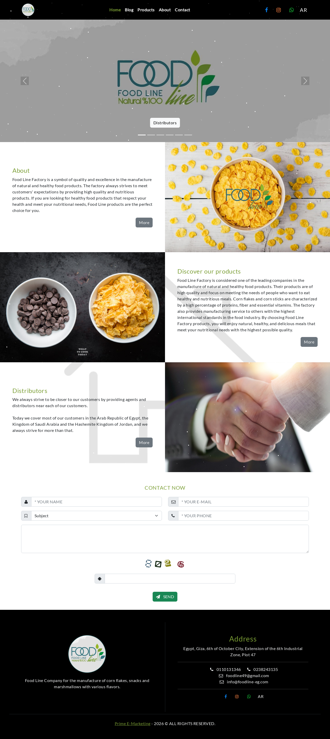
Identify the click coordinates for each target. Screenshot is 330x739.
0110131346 (224, 669)
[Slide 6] (188, 135)
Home (115, 9)
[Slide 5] (179, 135)
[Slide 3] (160, 135)
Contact (182, 9)
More (144, 222)
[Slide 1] (142, 135)
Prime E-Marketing (133, 723)
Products (146, 9)
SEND (165, 596)
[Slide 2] (151, 135)
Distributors (165, 122)
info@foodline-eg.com (243, 681)
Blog (129, 9)
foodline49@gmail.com (243, 675)
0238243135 (261, 669)
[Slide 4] (170, 135)
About (165, 9)
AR (303, 10)
